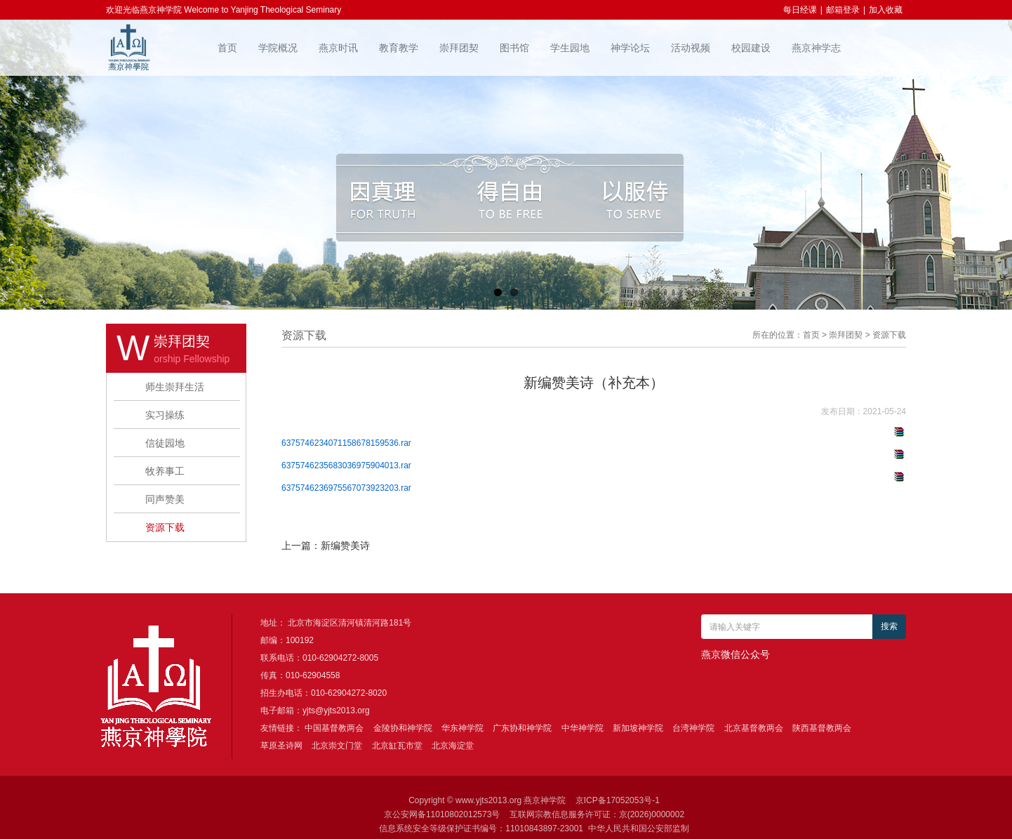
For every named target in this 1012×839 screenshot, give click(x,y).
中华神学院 (582, 728)
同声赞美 (165, 499)
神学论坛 (630, 47)
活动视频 (690, 47)
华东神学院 (462, 728)
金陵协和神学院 (402, 728)
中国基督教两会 (334, 728)
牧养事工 (165, 471)
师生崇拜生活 (174, 386)
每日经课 (800, 10)
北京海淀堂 (453, 746)
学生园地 (570, 47)
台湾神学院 (693, 728)
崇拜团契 (459, 47)
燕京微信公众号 (735, 654)
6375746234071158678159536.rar (346, 443)
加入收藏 (886, 10)
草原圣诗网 (281, 746)
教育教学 (398, 47)
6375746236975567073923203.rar (346, 488)
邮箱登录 (843, 10)
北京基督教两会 (753, 728)
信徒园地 (165, 443)
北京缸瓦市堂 (397, 746)
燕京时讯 (338, 47)
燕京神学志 (816, 47)
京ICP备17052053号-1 (617, 800)
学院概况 (278, 47)
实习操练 (165, 415)
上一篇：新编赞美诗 (325, 545)
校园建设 (751, 47)
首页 (227, 47)
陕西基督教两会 (821, 728)
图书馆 (514, 47)
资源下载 (165, 527)
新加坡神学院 (638, 728)
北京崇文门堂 (337, 746)
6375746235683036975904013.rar (346, 465)
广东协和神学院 (522, 728)
